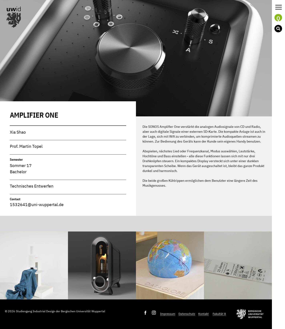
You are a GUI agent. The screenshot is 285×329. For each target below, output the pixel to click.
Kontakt (203, 314)
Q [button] (278, 18)
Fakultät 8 (219, 314)
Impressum (167, 314)
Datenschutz (186, 314)
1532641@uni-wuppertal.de (37, 204)
